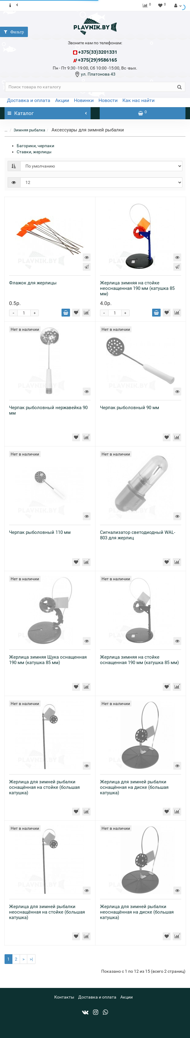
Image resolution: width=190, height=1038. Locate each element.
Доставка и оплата (28, 100)
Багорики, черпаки (35, 145)
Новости (108, 100)
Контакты (64, 997)
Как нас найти (138, 100)
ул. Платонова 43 (97, 74)
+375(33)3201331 (97, 52)
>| (31, 959)
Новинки (84, 100)
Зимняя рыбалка (26, 130)
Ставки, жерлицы (34, 151)
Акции (62, 100)
